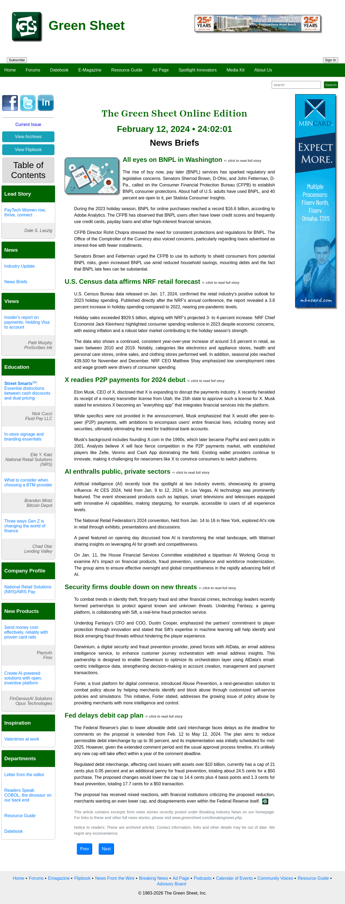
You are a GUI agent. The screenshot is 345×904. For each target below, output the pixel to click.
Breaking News (153, 878)
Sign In (330, 60)
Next (106, 849)
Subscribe (17, 60)
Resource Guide (127, 70)
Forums (33, 70)
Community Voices (275, 878)
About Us (263, 70)
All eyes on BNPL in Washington (172, 159)
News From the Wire (114, 878)
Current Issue (28, 124)
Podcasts (203, 878)
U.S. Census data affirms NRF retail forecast (132, 281)
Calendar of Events (234, 878)
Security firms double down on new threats (131, 587)
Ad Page (160, 70)
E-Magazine (89, 70)
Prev (84, 849)
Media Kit (235, 70)
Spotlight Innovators (198, 70)
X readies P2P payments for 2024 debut (125, 379)
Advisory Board (171, 884)
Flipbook (82, 878)
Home (10, 70)
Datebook (59, 70)
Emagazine (59, 878)
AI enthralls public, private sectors (117, 471)
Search (331, 85)
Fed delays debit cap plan (104, 715)
